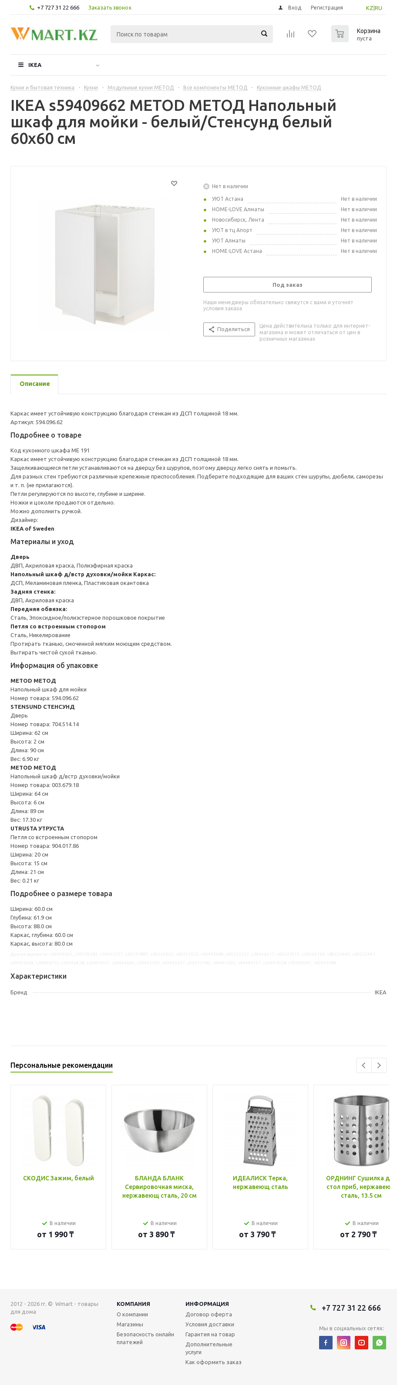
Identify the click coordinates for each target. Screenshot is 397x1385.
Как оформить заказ (213, 1362)
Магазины (130, 1324)
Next (379, 1065)
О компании (132, 1314)
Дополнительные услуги (208, 1348)
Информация (207, 1304)
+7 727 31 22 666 (58, 7)
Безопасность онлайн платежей (145, 1338)
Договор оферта (208, 1314)
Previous (364, 1065)
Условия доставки (209, 1324)
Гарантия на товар (210, 1334)
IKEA (34, 65)
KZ (369, 8)
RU (378, 8)
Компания (133, 1304)
